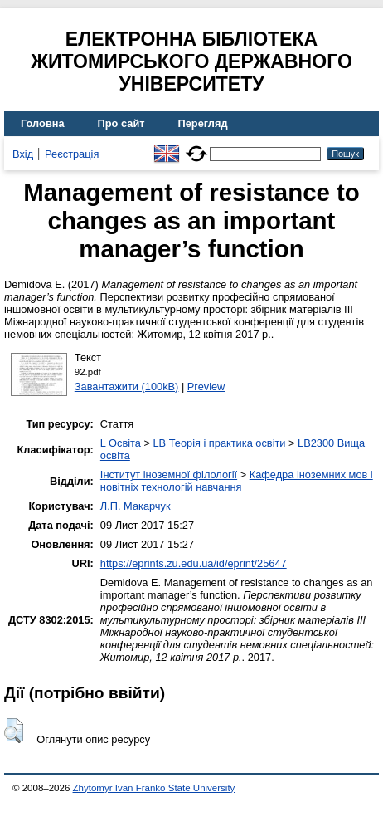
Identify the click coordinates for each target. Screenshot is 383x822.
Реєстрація (72, 154)
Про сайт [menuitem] (121, 123)
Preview (206, 386)
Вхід (22, 154)
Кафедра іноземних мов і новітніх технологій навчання (236, 480)
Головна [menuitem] (43, 123)
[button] (13, 730)
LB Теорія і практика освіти (219, 443)
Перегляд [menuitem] (203, 123)
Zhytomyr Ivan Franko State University (154, 788)
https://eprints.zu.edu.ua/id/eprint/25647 (193, 563)
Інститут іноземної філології (168, 474)
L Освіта (120, 443)
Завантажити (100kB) (127, 386)
